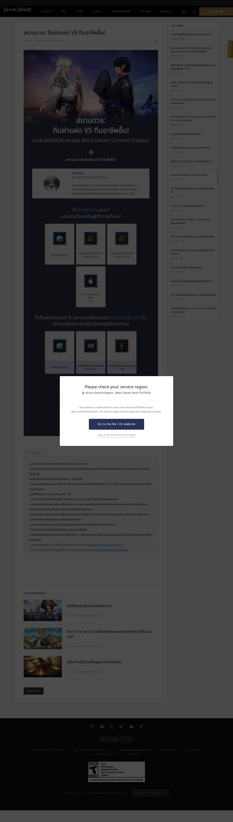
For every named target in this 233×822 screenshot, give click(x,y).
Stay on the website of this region (116, 435)
